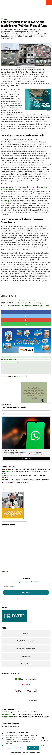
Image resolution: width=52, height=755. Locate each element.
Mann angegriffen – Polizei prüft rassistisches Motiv (18, 300)
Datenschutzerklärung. (38, 599)
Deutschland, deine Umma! (26, 648)
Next (35, 689)
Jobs (22, 752)
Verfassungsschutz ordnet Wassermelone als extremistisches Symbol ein (26, 469)
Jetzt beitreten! (26, 458)
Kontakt (12, 752)
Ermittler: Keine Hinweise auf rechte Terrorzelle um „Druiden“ (25, 305)
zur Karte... (5, 571)
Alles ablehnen (21, 748)
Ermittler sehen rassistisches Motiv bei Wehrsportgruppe (22, 303)
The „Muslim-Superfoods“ (15, 482)
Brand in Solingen (7, 407)
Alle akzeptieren (33, 748)
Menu (49, 2)
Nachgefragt (26, 656)
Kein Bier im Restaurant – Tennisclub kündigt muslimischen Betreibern (25, 479)
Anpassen (10, 748)
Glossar (26, 633)
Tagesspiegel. (8, 201)
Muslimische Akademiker (26, 641)
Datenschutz (38, 752)
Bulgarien (16, 407)
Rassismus (23, 407)
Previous (16, 689)
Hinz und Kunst (26, 664)
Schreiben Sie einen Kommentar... (26, 367)
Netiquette (26, 752)
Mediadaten (32, 752)
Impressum (17, 752)
